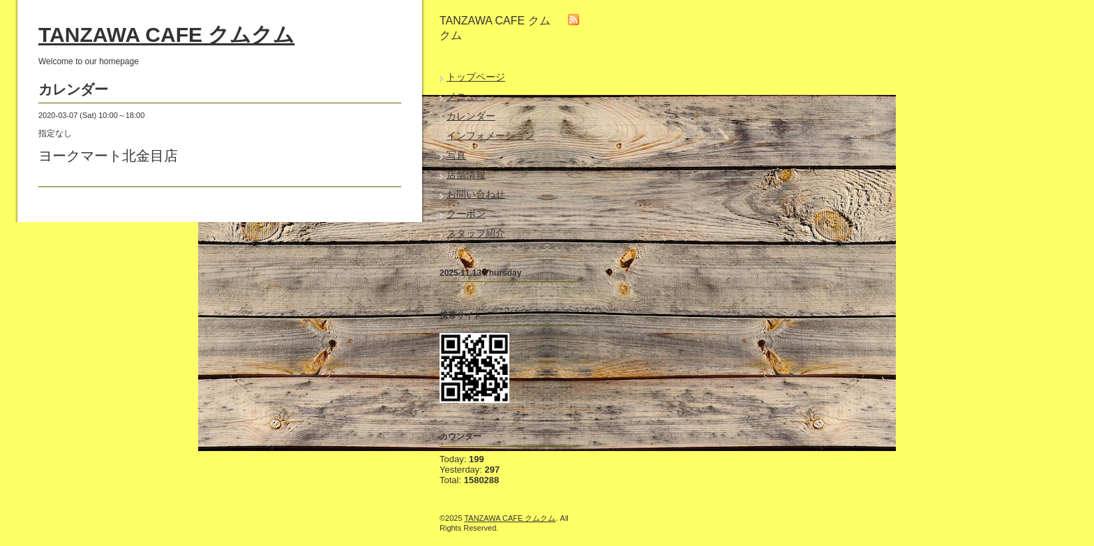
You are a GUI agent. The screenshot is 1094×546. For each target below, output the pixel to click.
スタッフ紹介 (476, 233)
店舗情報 (466, 174)
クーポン (466, 213)
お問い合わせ (476, 194)
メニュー (466, 96)
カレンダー (471, 115)
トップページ (476, 76)
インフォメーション (490, 135)
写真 (456, 155)
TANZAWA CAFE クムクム (166, 34)
